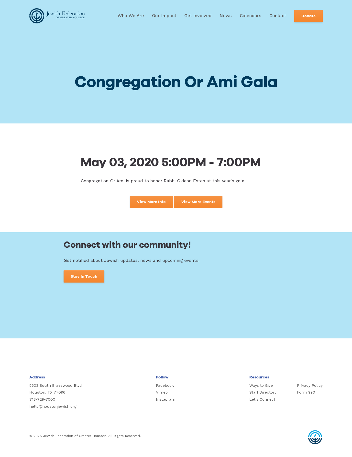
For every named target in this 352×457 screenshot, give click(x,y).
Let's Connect (262, 399)
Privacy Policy (310, 385)
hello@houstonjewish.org (53, 406)
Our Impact (164, 15)
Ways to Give (261, 385)
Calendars (250, 15)
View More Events (198, 202)
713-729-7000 (42, 399)
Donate (308, 16)
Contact (277, 15)
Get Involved (197, 15)
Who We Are (131, 15)
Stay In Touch (84, 276)
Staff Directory (262, 392)
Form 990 (306, 392)
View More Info (151, 202)
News (226, 15)
